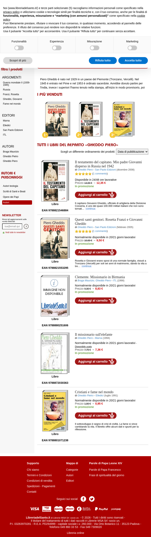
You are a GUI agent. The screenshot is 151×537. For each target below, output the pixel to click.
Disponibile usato (83, 346)
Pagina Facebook (83, 499)
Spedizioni (33, 486)
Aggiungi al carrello (96, 195)
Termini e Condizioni (39, 475)
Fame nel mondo (12, 103)
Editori (70, 480)
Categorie (72, 469)
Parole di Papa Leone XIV (105, 463)
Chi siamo (33, 469)
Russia (6, 89)
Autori (6, 202)
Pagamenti (48, 486)
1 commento (100, 173)
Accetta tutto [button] (133, 60)
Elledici (6, 125)
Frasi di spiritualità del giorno (106, 475)
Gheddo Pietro (10, 156)
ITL (4, 134)
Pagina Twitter (92, 499)
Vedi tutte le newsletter (15, 232)
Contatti (31, 491)
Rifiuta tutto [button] (103, 60)
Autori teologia (10, 186)
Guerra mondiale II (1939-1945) (16, 83)
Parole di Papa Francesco (105, 469)
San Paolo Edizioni (13, 130)
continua (90, 208)
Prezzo (79, 182)
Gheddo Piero (10, 161)
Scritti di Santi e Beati (14, 191)
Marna (6, 120)
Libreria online (75, 532)
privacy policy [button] (11, 12)
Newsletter (11, 215)
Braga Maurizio (11, 151)
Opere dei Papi (11, 197)
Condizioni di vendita (39, 480)
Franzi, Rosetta (11, 94)
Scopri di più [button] (17, 60)
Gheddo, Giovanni (12, 99)
